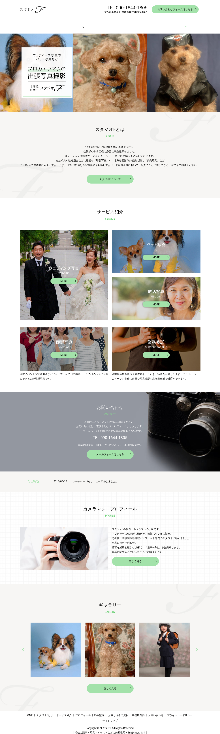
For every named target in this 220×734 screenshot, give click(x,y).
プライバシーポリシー (179, 711)
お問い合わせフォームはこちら (175, 9)
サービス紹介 (74, 24)
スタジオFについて (110, 175)
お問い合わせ (174, 24)
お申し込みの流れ (134, 24)
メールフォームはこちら (110, 450)
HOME (36, 24)
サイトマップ (110, 717)
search (188, 25)
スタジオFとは (53, 24)
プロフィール (95, 24)
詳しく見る (135, 557)
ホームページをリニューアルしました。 (95, 478)
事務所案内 (155, 24)
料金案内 (113, 24)
